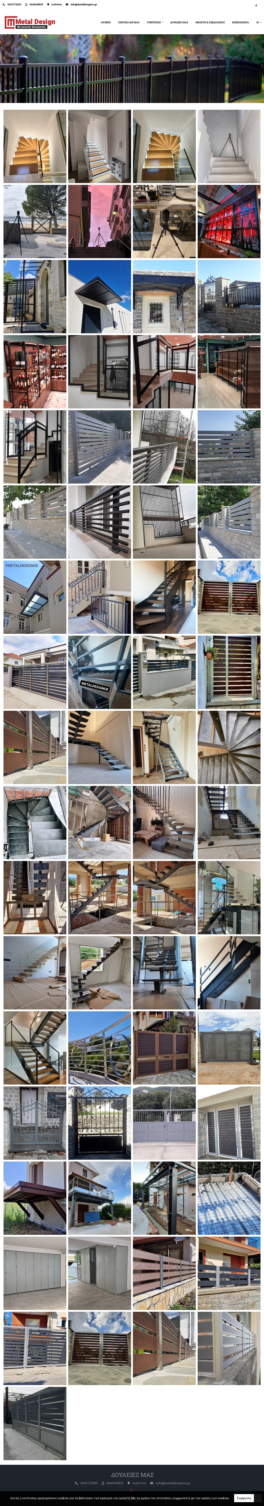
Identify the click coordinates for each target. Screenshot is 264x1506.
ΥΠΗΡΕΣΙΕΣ (154, 22)
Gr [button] (258, 22)
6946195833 (36, 4)
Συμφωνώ (244, 1498)
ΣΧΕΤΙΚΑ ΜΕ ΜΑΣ (129, 22)
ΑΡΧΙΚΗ (106, 22)
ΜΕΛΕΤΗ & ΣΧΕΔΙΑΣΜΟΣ (210, 22)
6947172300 (14, 4)
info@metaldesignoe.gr (84, 4)
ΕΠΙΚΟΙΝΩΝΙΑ (240, 22)
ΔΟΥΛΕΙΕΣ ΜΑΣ (179, 22)
